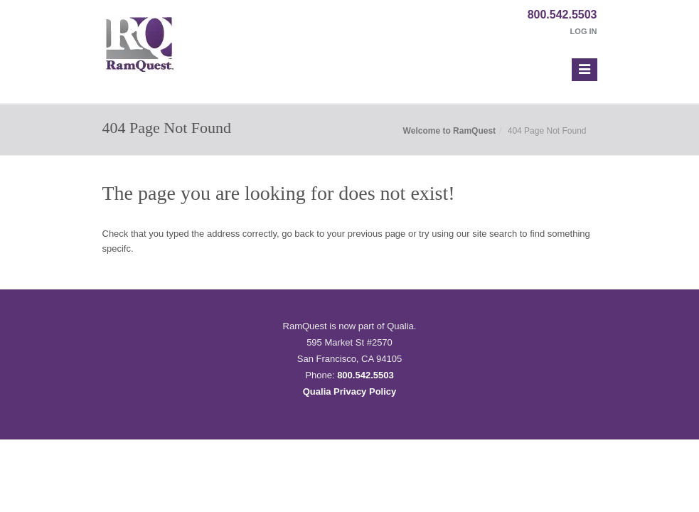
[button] (584, 69)
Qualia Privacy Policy (350, 391)
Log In (583, 31)
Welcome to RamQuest (449, 131)
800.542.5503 (562, 15)
